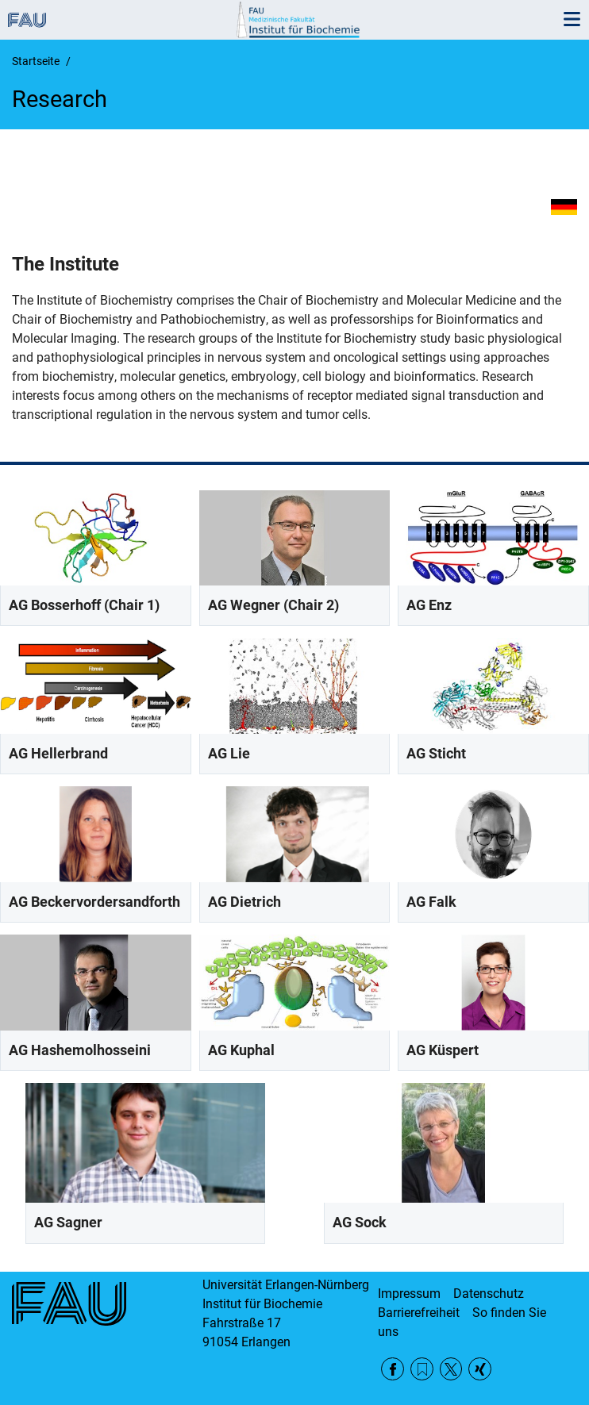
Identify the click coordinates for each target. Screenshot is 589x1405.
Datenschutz (488, 1293)
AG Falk (431, 901)
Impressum (409, 1293)
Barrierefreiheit (419, 1312)
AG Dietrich (244, 901)
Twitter (451, 1368)
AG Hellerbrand (58, 753)
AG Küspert (442, 1050)
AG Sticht (436, 753)
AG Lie (229, 753)
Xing (479, 1368)
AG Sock (360, 1222)
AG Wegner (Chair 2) (273, 605)
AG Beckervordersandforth (94, 901)
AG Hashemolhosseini (80, 1050)
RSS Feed (421, 1368)
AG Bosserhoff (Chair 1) (84, 605)
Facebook (392, 1368)
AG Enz (429, 605)
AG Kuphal (241, 1050)
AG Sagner (68, 1222)
